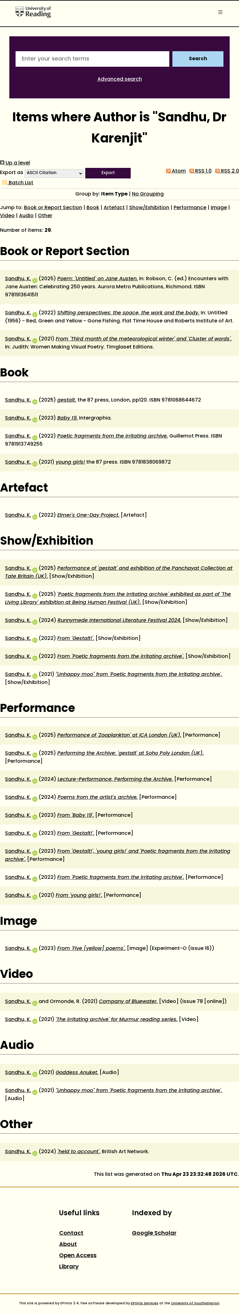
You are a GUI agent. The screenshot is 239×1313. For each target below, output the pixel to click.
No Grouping (148, 194)
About (68, 1244)
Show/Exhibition (149, 208)
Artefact (114, 208)
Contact (71, 1233)
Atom (175, 171)
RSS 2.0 (226, 171)
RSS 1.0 (199, 171)
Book (93, 208)
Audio (26, 216)
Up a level (15, 163)
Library (69, 1267)
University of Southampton (195, 1303)
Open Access (77, 1256)
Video (7, 216)
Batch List (16, 183)
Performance (190, 208)
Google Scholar (154, 1233)
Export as (11, 173)
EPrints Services (144, 1303)
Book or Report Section (53, 208)
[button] (108, 173)
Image (219, 208)
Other (45, 216)
